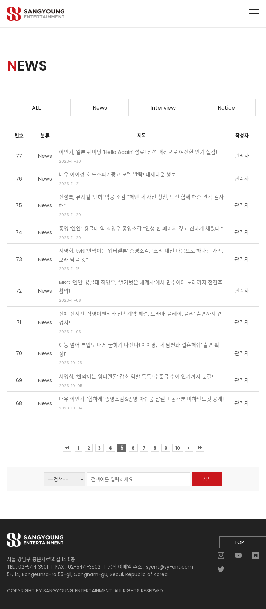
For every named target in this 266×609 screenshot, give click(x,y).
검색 (207, 479)
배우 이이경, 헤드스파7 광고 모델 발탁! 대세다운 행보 (117, 174)
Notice (226, 108)
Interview (163, 108)
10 (177, 448)
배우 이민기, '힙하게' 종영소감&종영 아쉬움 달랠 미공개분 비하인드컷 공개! (141, 399)
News (99, 108)
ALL (36, 108)
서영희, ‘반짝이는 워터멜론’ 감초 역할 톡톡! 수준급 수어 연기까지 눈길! (136, 376)
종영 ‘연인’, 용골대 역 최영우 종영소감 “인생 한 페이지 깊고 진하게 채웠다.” (141, 228)
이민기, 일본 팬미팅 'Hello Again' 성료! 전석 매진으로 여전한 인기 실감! (138, 152)
